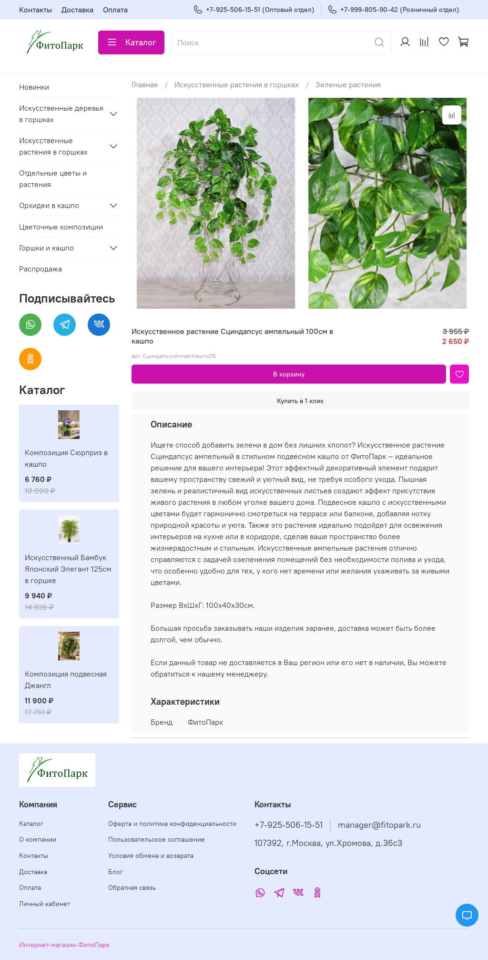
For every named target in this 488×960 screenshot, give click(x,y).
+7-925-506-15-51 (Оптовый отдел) (254, 10)
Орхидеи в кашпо (49, 205)
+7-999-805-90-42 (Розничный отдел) (393, 10)
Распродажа (40, 268)
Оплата (115, 9)
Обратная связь (132, 887)
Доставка (77, 9)
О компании (37, 839)
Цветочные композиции (61, 226)
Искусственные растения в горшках (236, 84)
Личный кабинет (44, 903)
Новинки (34, 87)
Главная (145, 84)
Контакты (35, 9)
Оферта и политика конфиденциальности (172, 823)
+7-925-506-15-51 (288, 825)
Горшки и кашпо (46, 247)
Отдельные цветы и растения (53, 178)
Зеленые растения (348, 84)
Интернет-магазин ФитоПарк (64, 944)
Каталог (131, 42)
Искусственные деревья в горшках (61, 113)
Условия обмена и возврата (150, 855)
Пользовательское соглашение (156, 839)
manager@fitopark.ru (379, 825)
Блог (115, 871)
